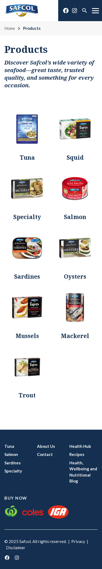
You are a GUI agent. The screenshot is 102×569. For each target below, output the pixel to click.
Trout (27, 395)
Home (9, 28)
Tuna (27, 157)
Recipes (76, 454)
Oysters (75, 276)
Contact (45, 454)
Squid (75, 157)
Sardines (27, 276)
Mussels (27, 336)
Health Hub (80, 446)
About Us (46, 446)
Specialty (27, 217)
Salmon (75, 217)
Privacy (78, 541)
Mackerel (75, 336)
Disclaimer (15, 547)
